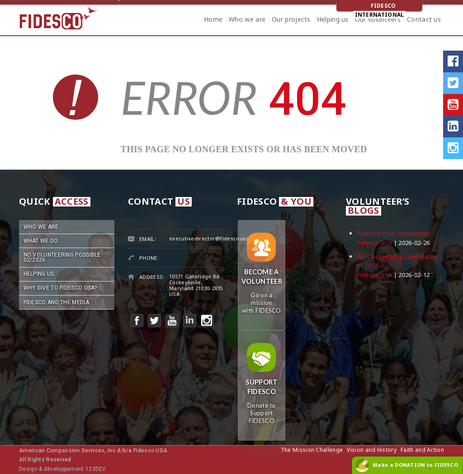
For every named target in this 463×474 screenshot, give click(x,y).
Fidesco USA (374, 243)
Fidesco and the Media (56, 302)
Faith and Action (422, 450)
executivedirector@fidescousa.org (214, 238)
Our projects (291, 20)
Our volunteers (378, 20)
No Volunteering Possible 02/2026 (62, 257)
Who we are (247, 20)
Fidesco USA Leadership (393, 233)
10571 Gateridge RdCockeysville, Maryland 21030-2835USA (196, 285)
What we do (41, 241)
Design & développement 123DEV (62, 469)
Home (213, 20)
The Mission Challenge (312, 450)
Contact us (424, 20)
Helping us (333, 20)
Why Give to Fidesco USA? (60, 288)
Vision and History (371, 450)
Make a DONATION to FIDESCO (415, 464)
